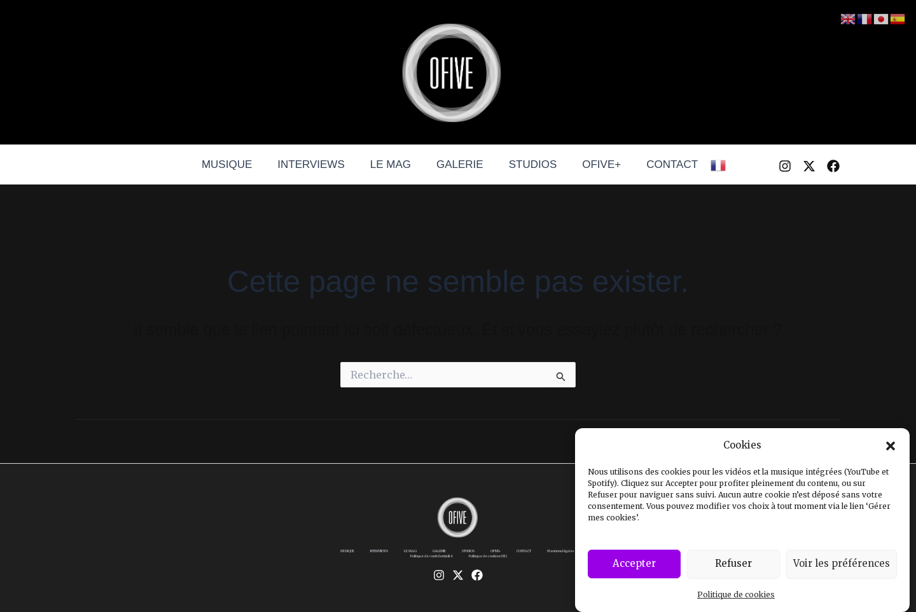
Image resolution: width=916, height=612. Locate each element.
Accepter (634, 570)
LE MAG (394, 164)
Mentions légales (372, 564)
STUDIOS (529, 164)
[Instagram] (785, 166)
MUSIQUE (238, 164)
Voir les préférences (841, 570)
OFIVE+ (593, 164)
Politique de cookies (736, 601)
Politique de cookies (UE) (535, 564)
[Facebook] (833, 166)
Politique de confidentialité (448, 564)
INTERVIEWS (318, 164)
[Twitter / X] (809, 166)
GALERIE (459, 164)
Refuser (733, 570)
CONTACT (660, 164)
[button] (890, 451)
